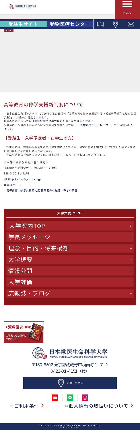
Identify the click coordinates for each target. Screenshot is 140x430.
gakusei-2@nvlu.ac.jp (26, 179)
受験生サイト (23, 24)
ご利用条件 (29, 406)
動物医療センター (70, 24)
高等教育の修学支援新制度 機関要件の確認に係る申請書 (41, 190)
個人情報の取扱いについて (101, 406)
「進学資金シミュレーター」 (95, 125)
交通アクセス (70, 383)
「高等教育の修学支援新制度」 (51, 121)
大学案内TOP (27, 226)
